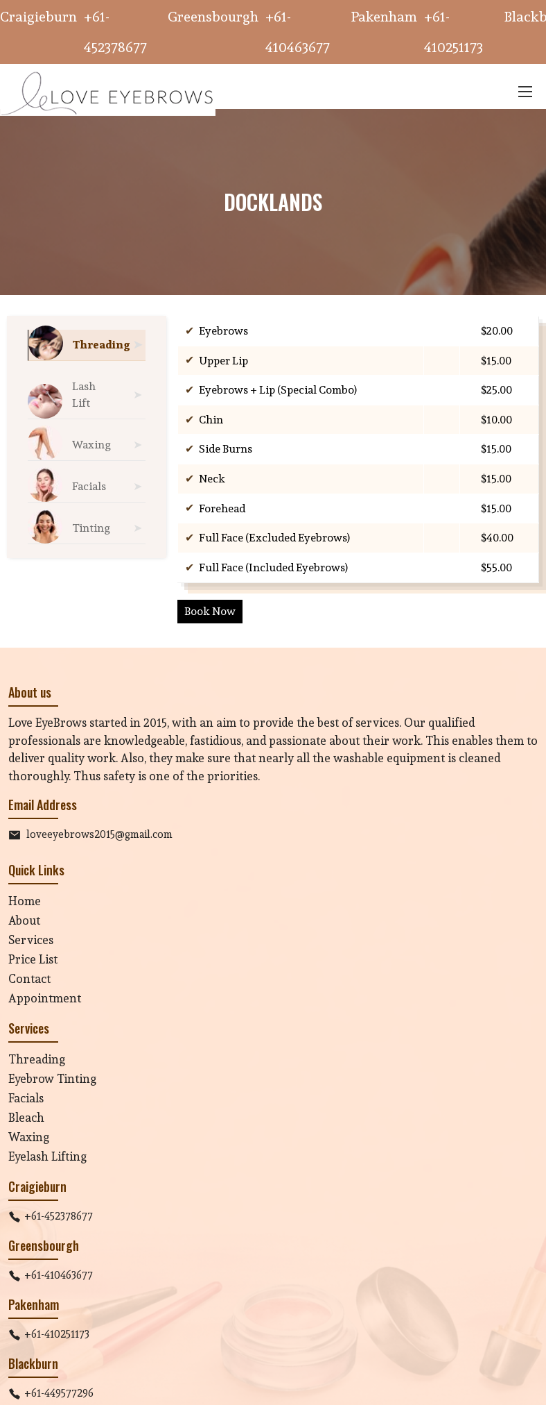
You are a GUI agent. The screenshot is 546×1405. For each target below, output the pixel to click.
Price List (33, 959)
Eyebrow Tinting (52, 1078)
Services (30, 939)
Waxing (28, 1136)
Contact (29, 978)
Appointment (44, 997)
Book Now (210, 611)
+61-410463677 (58, 1275)
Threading (36, 1059)
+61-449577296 (59, 1393)
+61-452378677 (58, 1216)
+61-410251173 (56, 1334)
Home (24, 900)
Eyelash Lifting (47, 1156)
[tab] (87, 345)
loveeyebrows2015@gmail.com (99, 834)
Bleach (26, 1117)
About (24, 920)
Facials (26, 1097)
